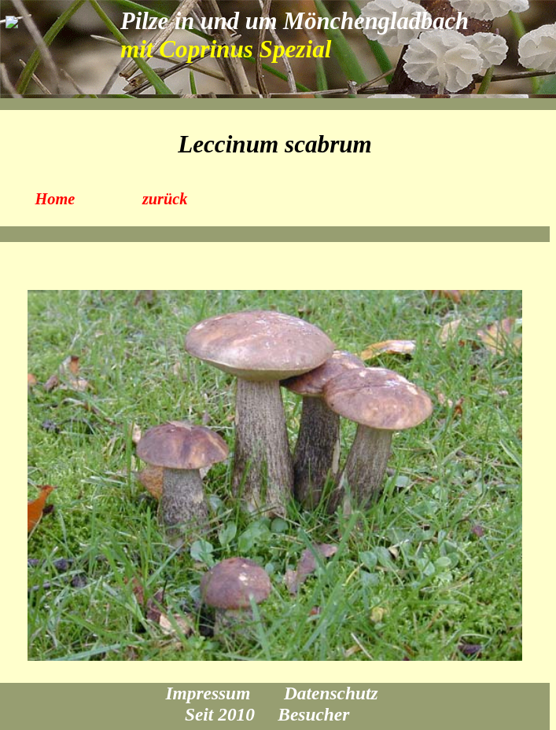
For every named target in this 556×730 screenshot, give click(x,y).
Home (55, 198)
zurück (165, 198)
